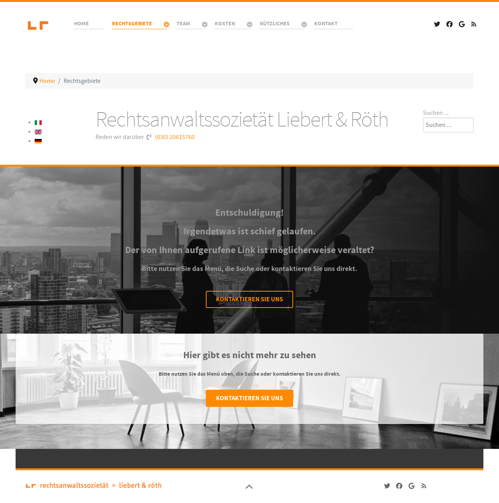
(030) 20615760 (175, 137)
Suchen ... (436, 112)
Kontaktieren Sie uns (249, 299)
